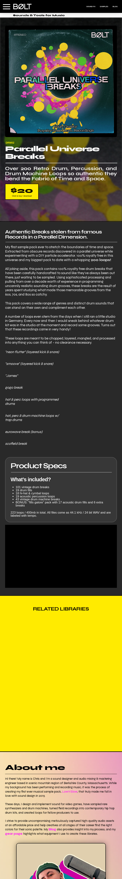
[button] (6, 6)
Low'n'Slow (69, 791)
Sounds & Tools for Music (39, 15)
